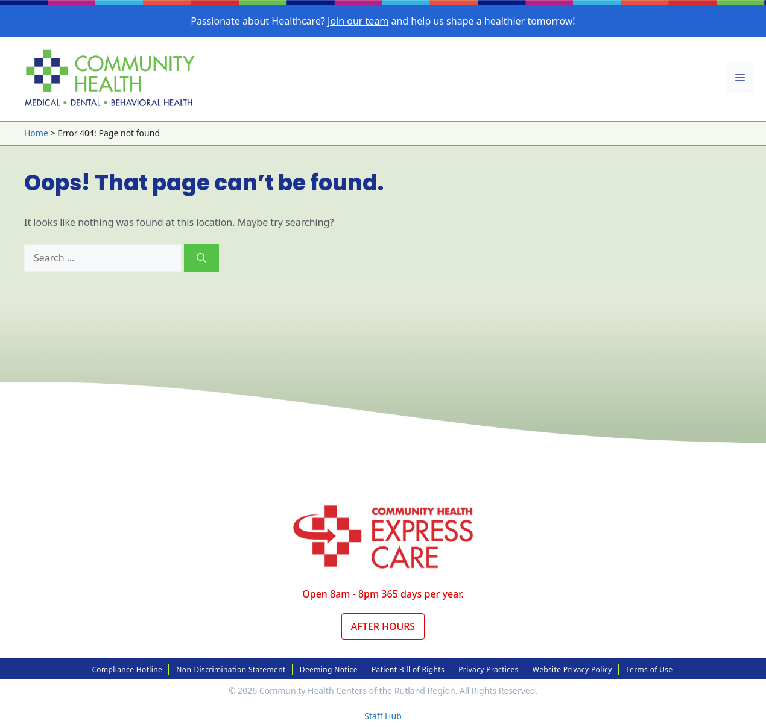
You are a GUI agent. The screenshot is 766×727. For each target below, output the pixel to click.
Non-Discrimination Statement (230, 669)
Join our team (358, 21)
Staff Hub (383, 716)
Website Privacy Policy (572, 669)
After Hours (383, 626)
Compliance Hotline (127, 669)
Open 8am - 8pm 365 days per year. (383, 594)
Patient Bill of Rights (408, 669)
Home (36, 133)
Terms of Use (649, 669)
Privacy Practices (488, 669)
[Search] (201, 258)
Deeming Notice (329, 669)
